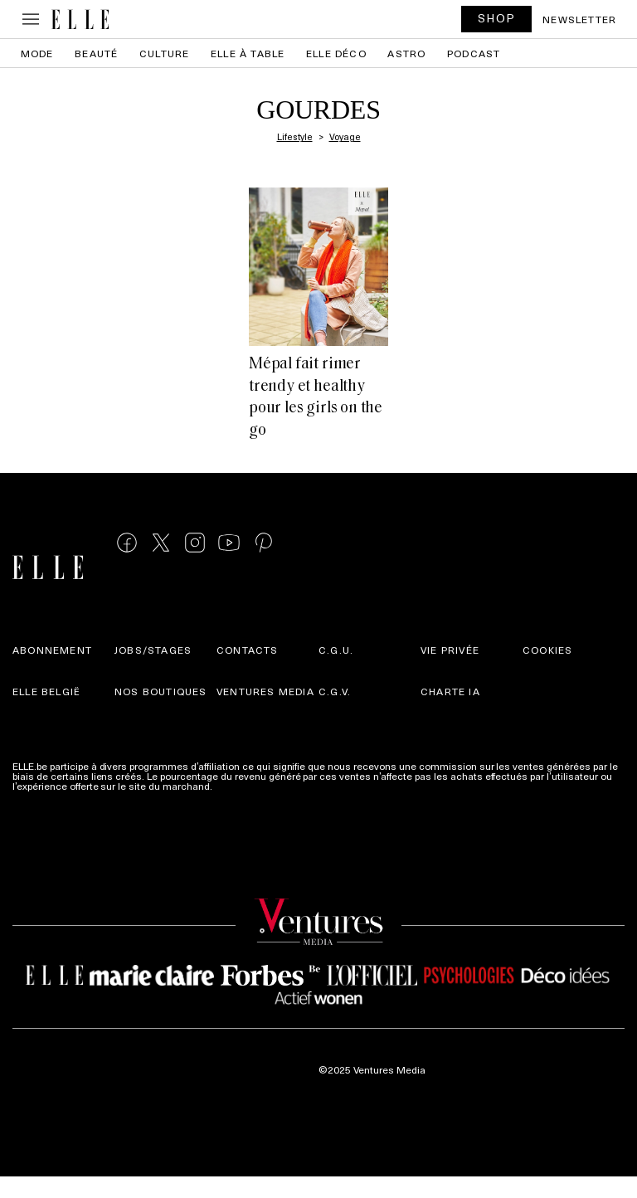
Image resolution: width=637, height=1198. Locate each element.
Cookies (547, 649)
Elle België (46, 691)
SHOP (497, 18)
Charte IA (450, 691)
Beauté (96, 53)
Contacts (247, 649)
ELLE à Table (247, 53)
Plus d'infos (241, 785)
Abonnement (52, 649)
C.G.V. (334, 691)
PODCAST (473, 53)
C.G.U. (335, 649)
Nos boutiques (160, 691)
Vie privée (450, 649)
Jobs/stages (153, 649)
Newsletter (579, 19)
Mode (37, 53)
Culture (164, 53)
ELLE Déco (336, 53)
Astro (406, 53)
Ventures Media (265, 691)
